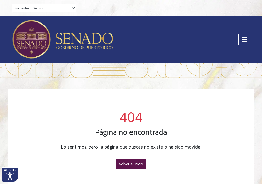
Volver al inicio (131, 163)
